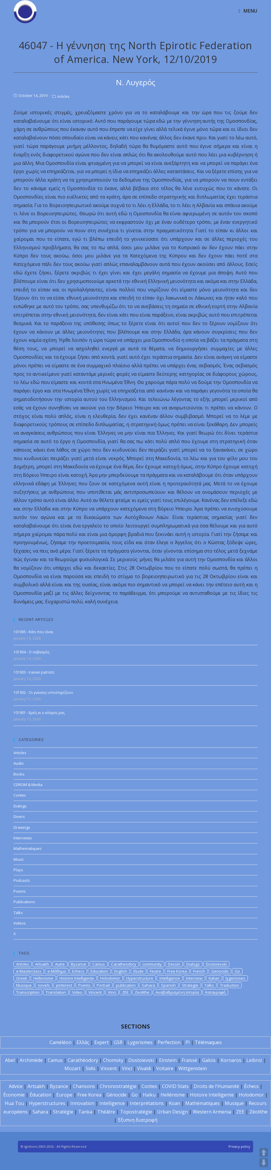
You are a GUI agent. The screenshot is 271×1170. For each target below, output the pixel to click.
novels (44, 985)
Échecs (251, 1086)
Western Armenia (212, 1111)
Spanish (168, 985)
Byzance (78, 964)
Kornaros (231, 1060)
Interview (194, 978)
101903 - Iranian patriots (33, 672)
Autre (60, 964)
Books (19, 774)
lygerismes (235, 978)
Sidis (91, 1068)
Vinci (112, 992)
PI (187, 1042)
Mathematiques (27, 848)
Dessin (174, 964)
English (120, 971)
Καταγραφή (215, 992)
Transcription (28, 992)
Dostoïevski (141, 1060)
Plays (18, 869)
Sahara (148, 985)
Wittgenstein (192, 1068)
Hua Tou (14, 1103)
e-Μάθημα (56, 971)
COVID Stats (175, 1086)
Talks (18, 912)
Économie (14, 1095)
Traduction (229, 985)
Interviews (22, 838)
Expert (101, 1042)
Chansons (84, 1086)
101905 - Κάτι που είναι (33, 631)
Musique (24, 985)
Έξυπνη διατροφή (137, 1120)
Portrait (103, 985)
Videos (19, 923)
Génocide (116, 1095)
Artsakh (42, 964)
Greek (21, 978)
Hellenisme (43, 978)
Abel (10, 1060)
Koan (174, 1103)
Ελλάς (82, 1042)
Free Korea (177, 971)
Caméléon (60, 1042)
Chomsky (113, 1060)
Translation (56, 992)
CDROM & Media (27, 784)
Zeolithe (142, 992)
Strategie (190, 985)
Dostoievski (216, 964)
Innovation (82, 1103)
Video (77, 992)
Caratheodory (123, 964)
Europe (64, 1095)
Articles (63, 96)
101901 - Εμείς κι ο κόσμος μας (39, 712)
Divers (19, 816)
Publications (24, 901)
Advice (16, 1086)
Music (18, 859)
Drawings (21, 827)
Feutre (155, 971)
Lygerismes (140, 1042)
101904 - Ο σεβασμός (31, 652)
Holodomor (110, 978)
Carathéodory (83, 1060)
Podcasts (21, 880)
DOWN (263, 1162)
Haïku (149, 1095)
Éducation (40, 1095)
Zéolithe (258, 1111)
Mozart (72, 1068)
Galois (209, 1060)
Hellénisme (173, 1095)
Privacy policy (239, 1146)
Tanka (85, 1111)
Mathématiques (202, 1103)
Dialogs (20, 806)
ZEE (125, 992)
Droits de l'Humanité (216, 1086)
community (152, 964)
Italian (214, 978)
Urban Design (172, 1111)
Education (99, 971)
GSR (118, 1042)
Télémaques (208, 1042)
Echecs (78, 971)
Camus (98, 964)
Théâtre (106, 1111)
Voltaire (164, 1068)
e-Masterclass (28, 971)
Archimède (31, 1060)
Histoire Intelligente (76, 978)
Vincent (95, 992)
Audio (18, 763)
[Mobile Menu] (247, 11)
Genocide (220, 971)
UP (263, 1152)
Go (237, 971)
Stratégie (63, 1111)
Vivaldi (144, 1068)
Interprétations (147, 1103)
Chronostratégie (118, 1086)
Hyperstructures (47, 1103)
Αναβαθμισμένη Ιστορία (177, 992)
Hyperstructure (139, 978)
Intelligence (169, 978)
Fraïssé (189, 1060)
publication (126, 985)
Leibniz (254, 1060)
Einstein (168, 1060)
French (199, 971)
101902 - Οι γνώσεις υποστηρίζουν (43, 692)
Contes (19, 795)
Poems (19, 891)
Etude (138, 971)
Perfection (169, 1042)
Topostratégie (136, 1111)
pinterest (64, 985)
